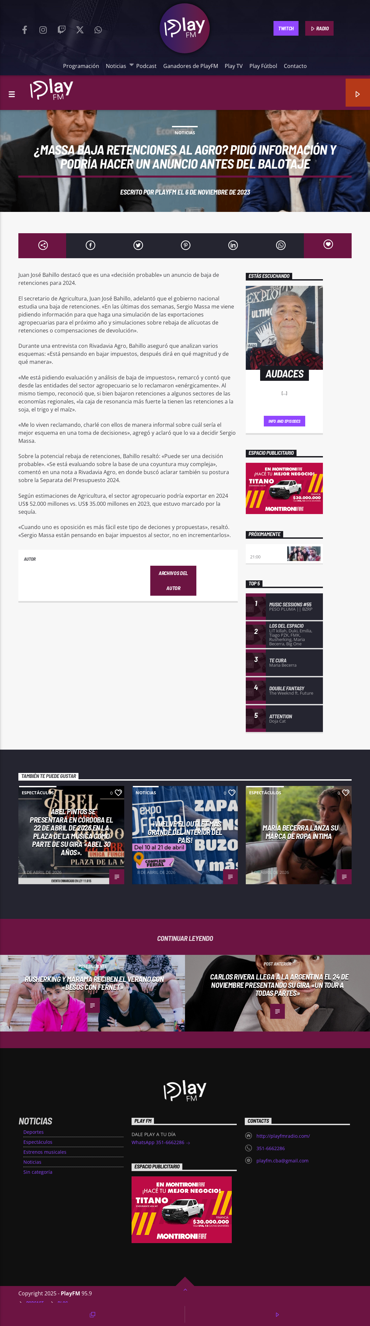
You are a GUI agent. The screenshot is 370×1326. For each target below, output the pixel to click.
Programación (81, 66)
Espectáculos (38, 793)
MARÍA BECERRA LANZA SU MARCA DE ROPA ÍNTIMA (300, 831)
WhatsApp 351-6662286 (161, 1143)
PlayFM (165, 192)
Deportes (33, 1132)
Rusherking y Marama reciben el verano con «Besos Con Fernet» (94, 983)
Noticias (117, 66)
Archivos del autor (173, 580)
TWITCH (286, 28)
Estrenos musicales (44, 1152)
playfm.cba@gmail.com (282, 1160)
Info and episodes (284, 421)
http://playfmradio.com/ (283, 1136)
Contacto (295, 66)
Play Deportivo (267, 550)
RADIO (319, 28)
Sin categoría (37, 1172)
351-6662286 (270, 1148)
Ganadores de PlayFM (190, 66)
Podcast (146, 66)
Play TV (234, 66)
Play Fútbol (263, 66)
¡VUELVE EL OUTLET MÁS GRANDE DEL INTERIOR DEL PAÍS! (185, 831)
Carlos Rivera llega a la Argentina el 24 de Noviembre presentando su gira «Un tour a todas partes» (279, 984)
